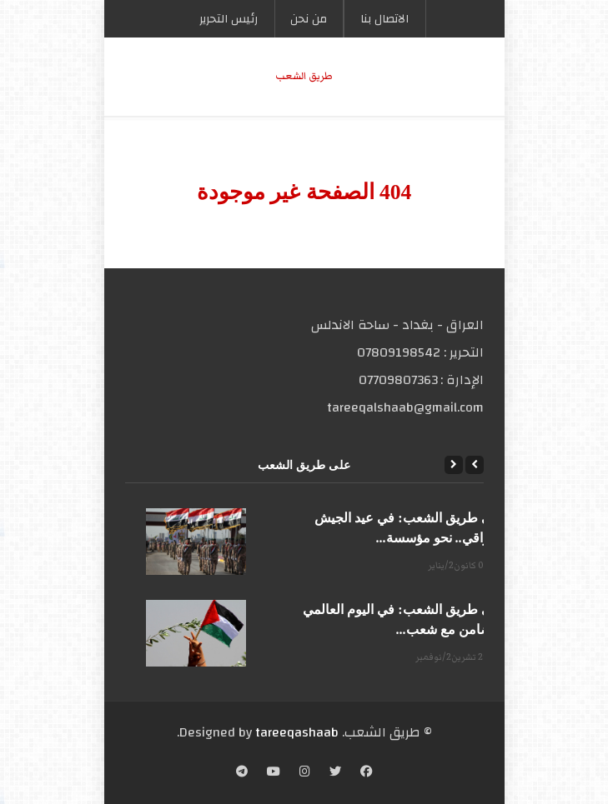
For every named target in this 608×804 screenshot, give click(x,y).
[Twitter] (335, 773)
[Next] (454, 465)
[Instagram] (305, 773)
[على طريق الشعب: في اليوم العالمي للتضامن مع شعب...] (196, 633)
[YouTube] (274, 773)
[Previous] (474, 465)
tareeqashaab (297, 732)
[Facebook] (366, 773)
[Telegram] (242, 773)
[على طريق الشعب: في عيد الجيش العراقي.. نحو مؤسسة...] (196, 541)
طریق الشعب (304, 76)
